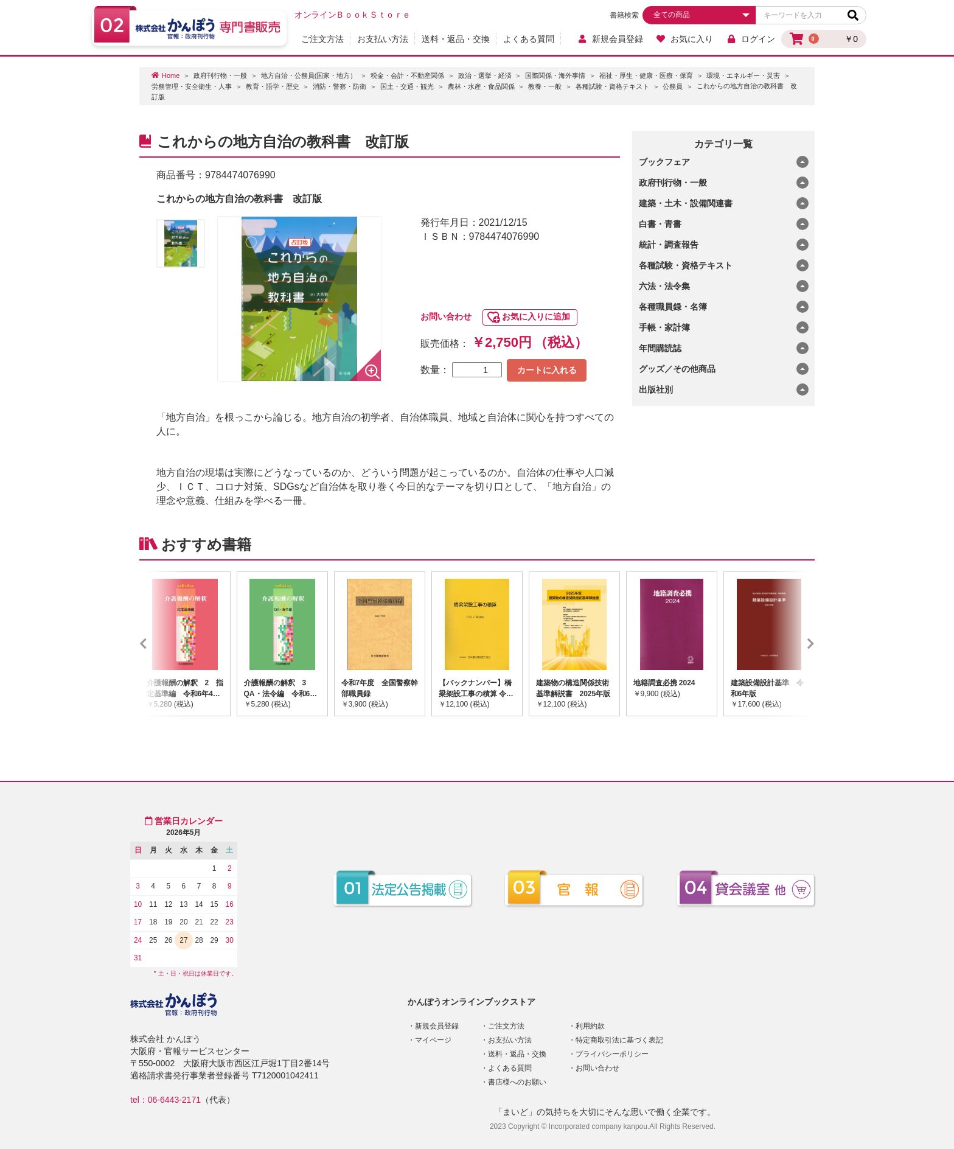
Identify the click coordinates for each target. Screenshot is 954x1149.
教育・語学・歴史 (272, 86)
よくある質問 (528, 39)
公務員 (673, 86)
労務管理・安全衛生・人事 (191, 86)
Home (170, 75)
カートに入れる (547, 370)
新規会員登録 (610, 39)
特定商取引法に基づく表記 (619, 1040)
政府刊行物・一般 (220, 75)
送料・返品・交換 (456, 39)
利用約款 (590, 1026)
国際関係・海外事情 (555, 75)
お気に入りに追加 (536, 316)
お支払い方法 (382, 39)
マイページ (433, 1040)
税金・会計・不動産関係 (407, 75)
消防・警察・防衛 (339, 86)
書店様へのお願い (517, 1082)
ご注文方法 (322, 39)
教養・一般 (545, 86)
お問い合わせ (446, 316)
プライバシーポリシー (612, 1054)
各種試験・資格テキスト (612, 86)
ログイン (750, 39)
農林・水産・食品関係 (481, 86)
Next (793, 644)
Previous (161, 644)
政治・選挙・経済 (485, 75)
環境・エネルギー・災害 (743, 75)
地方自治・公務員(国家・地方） (309, 75)
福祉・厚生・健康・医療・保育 (646, 75)
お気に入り (685, 39)
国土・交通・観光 (407, 86)
